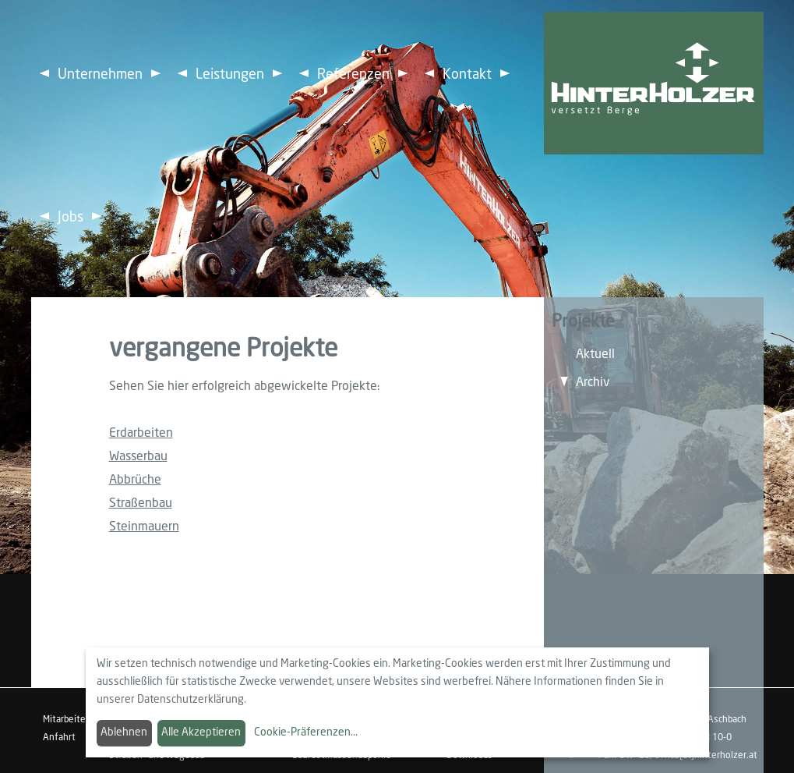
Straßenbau (140, 503)
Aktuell (595, 354)
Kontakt (467, 75)
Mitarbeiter (66, 720)
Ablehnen (124, 732)
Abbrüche (135, 480)
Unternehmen (100, 75)
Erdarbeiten (141, 433)
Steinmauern (144, 527)
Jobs (70, 218)
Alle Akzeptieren (201, 732)
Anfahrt (59, 738)
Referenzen (353, 75)
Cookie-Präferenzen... (306, 732)
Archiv (592, 382)
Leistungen (230, 75)
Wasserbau (138, 456)
